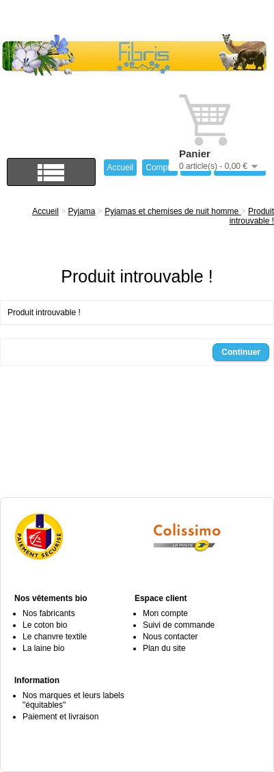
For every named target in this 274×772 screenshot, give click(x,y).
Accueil (45, 211)
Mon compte (165, 613)
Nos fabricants (49, 613)
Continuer (240, 352)
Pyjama (82, 211)
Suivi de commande (179, 625)
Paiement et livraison (60, 716)
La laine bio (43, 648)
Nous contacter (170, 636)
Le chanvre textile (55, 636)
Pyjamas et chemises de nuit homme (173, 211)
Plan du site (164, 648)
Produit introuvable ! (252, 216)
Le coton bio (45, 625)
